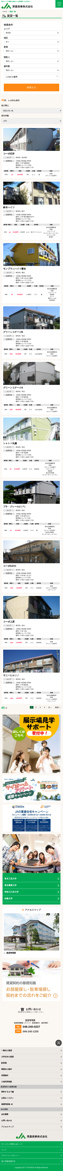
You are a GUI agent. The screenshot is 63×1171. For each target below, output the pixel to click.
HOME (5, 11)
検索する (31, 87)
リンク (4, 1150)
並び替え (5, 105)
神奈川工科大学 (11, 892)
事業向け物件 (6, 1069)
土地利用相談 (6, 1082)
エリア (7, 29)
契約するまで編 (7, 1092)
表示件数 (5, 116)
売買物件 (4, 1075)
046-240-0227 (31, 1026)
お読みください (7, 1098)
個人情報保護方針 (8, 1161)
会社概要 (4, 1114)
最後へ (57, 707)
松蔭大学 (8, 898)
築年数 (7, 66)
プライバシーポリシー (10, 1155)
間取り (7, 57)
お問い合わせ (6, 1120)
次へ (50, 707)
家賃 (6, 47)
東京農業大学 (10, 885)
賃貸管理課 (11, 953)
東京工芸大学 (10, 879)
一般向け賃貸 (6, 1050)
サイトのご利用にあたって (12, 1144)
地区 (6, 38)
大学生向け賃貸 (7, 1057)
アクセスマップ (7, 1127)
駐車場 (4, 1063)
